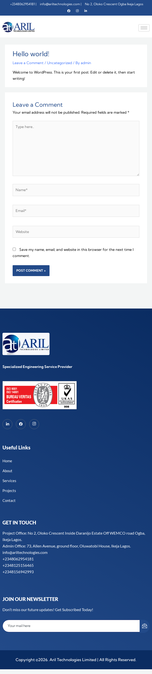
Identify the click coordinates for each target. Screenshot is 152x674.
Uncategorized (59, 63)
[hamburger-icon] (144, 27)
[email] (71, 626)
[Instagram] (77, 11)
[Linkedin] (85, 11)
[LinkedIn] (7, 424)
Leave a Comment (28, 63)
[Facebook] (69, 11)
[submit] (145, 626)
